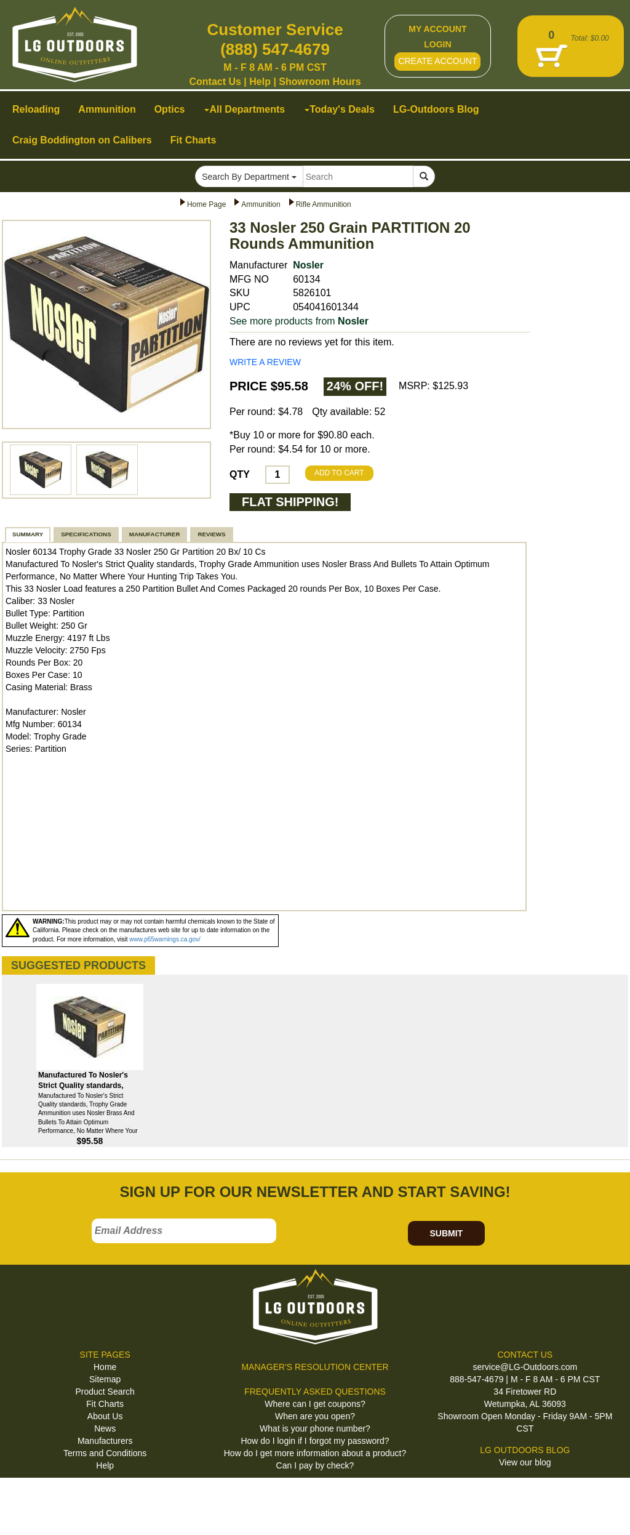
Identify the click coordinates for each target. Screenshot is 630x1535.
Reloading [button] (36, 109)
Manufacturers (105, 1441)
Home (105, 1367)
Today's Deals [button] (340, 109)
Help (260, 81)
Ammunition (260, 204)
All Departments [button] (244, 109)
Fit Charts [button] (193, 140)
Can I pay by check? (315, 1465)
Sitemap (105, 1379)
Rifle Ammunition (323, 204)
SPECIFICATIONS (86, 534)
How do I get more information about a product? (315, 1453)
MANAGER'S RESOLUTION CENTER (314, 1367)
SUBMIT (446, 1233)
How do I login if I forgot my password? (315, 1441)
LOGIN (437, 44)
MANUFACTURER (154, 534)
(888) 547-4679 (275, 49)
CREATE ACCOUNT (437, 61)
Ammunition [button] (106, 109)
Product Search (105, 1391)
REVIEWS (211, 534)
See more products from (299, 321)
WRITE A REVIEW (265, 362)
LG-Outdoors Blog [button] (436, 109)
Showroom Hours (320, 81)
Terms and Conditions (104, 1453)
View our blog (525, 1462)
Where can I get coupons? (315, 1404)
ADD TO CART (339, 473)
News (105, 1428)
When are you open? (315, 1416)
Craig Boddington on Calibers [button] (82, 140)
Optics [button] (169, 109)
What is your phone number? (315, 1428)
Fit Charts (105, 1404)
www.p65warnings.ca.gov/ (165, 939)
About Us (105, 1416)
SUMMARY (27, 534)
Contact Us (215, 81)
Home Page (206, 204)
